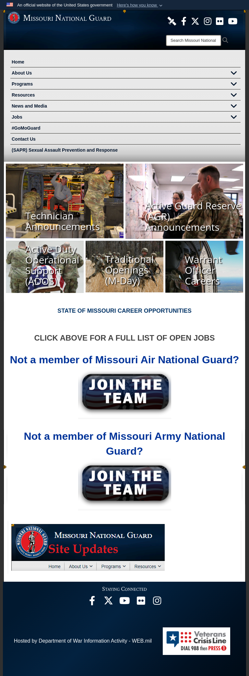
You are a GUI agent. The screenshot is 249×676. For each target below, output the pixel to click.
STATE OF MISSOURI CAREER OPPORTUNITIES (124, 311)
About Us (126, 73)
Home (18, 61)
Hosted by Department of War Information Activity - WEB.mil (83, 641)
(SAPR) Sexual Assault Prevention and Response (65, 150)
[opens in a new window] (172, 20)
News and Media (126, 106)
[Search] (193, 40)
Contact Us (24, 139)
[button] (140, 5)
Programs (126, 84)
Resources (126, 95)
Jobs (126, 117)
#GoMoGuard (26, 128)
